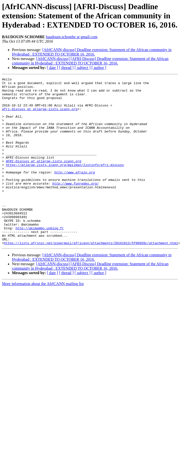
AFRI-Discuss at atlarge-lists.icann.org (43, 178)
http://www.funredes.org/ (75, 205)
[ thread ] (66, 68)
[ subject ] (82, 68)
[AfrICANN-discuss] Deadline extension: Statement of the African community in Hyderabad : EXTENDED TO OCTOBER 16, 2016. (91, 52)
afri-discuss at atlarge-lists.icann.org (39, 115)
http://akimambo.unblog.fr (40, 258)
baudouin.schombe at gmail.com (71, 37)
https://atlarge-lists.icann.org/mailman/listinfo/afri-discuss (65, 182)
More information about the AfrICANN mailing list (43, 317)
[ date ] (52, 68)
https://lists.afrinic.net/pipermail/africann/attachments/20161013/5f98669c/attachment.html (91, 276)
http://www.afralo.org (74, 191)
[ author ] (98, 68)
